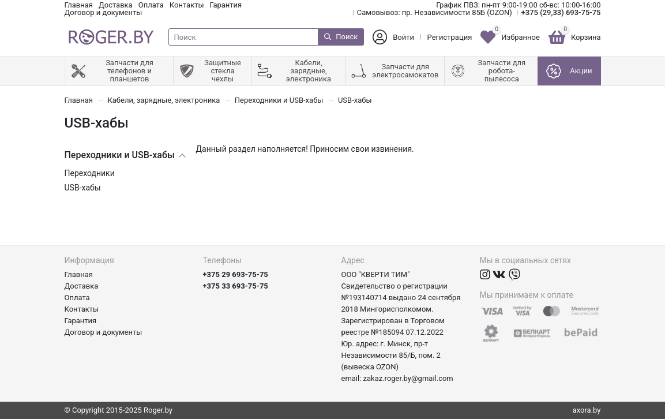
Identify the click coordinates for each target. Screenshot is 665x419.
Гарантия (226, 5)
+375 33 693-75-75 (235, 286)
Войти (403, 37)
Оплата (151, 5)
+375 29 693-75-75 (235, 274)
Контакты (187, 5)
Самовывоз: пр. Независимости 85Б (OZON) (434, 12)
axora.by (587, 410)
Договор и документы (103, 12)
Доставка (116, 5)
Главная (79, 5)
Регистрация (449, 37)
